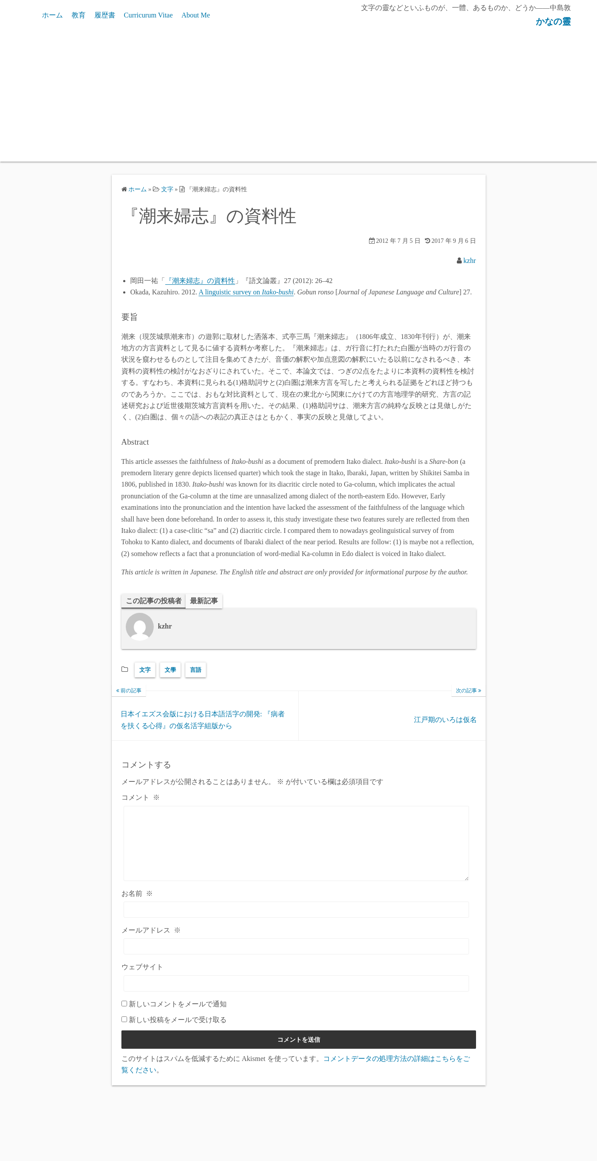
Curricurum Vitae (148, 15)
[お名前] (296, 923)
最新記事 (204, 601)
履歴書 (104, 15)
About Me (196, 15)
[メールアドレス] (296, 960)
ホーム (52, 15)
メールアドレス (151, 943)
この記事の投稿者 (154, 601)
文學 (170, 670)
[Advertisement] (299, 96)
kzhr (469, 260)
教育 (79, 15)
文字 (145, 670)
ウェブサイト (142, 980)
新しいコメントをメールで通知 (178, 1017)
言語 (195, 670)
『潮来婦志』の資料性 (200, 280)
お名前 (137, 906)
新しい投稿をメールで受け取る (178, 1033)
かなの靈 (549, 21)
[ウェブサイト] (296, 996)
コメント (140, 798)
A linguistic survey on (246, 292)
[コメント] (296, 850)
